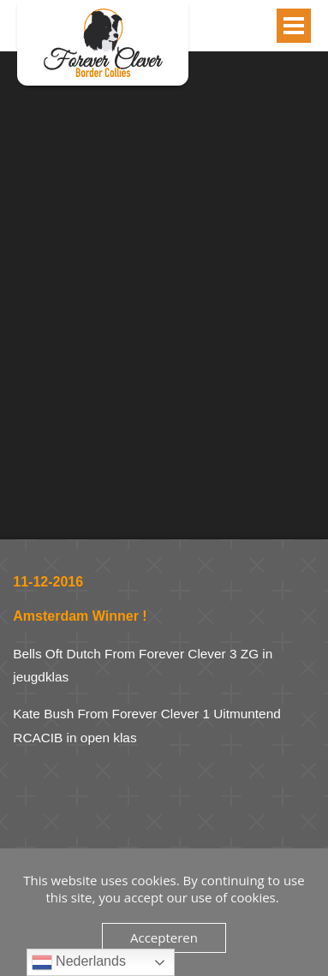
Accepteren (164, 937)
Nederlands (79, 962)
